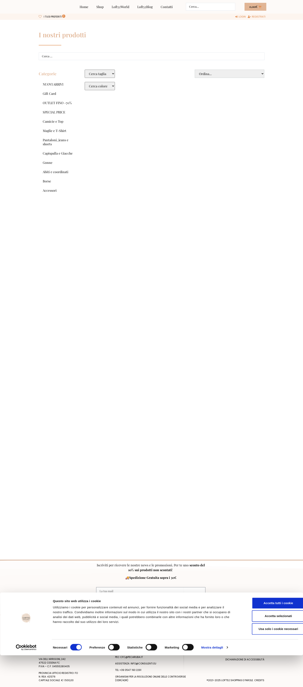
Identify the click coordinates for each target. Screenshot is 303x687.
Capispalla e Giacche (58, 153)
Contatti (167, 7)
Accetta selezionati (269, 647)
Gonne (47, 162)
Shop (100, 7)
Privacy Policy (192, 600)
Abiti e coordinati (55, 172)
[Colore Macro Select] (100, 86)
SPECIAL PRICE (54, 112)
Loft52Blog (145, 7)
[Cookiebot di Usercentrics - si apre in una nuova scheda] (26, 679)
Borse (47, 181)
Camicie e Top (53, 121)
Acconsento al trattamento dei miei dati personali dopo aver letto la (150, 600)
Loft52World (120, 7)
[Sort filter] (229, 74)
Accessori (50, 190)
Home (84, 7)
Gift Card (49, 93)
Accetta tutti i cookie (269, 634)
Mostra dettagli (212, 679)
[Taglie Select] (100, 74)
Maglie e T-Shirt (54, 131)
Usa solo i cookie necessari (269, 660)
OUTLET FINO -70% (57, 103)
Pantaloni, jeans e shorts (55, 142)
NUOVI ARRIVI (53, 84)
